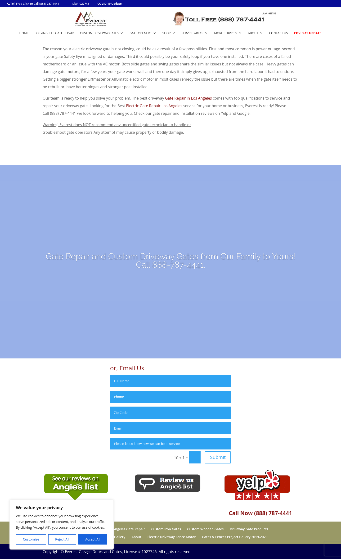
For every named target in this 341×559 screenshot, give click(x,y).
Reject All (62, 539)
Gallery (119, 537)
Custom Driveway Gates (99, 33)
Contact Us (278, 33)
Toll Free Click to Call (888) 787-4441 (34, 4)
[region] (61, 525)
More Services (225, 33)
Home (24, 33)
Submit (218, 457)
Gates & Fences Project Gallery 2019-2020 (234, 537)
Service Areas (192, 33)
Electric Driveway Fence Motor (171, 537)
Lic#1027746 (81, 4)
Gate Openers (141, 33)
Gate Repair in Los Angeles (188, 98)
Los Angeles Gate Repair (54, 33)
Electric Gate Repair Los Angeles (154, 105)
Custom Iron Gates (166, 529)
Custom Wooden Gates (205, 529)
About (253, 33)
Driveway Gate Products (249, 529)
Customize (31, 539)
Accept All (92, 539)
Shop (166, 33)
